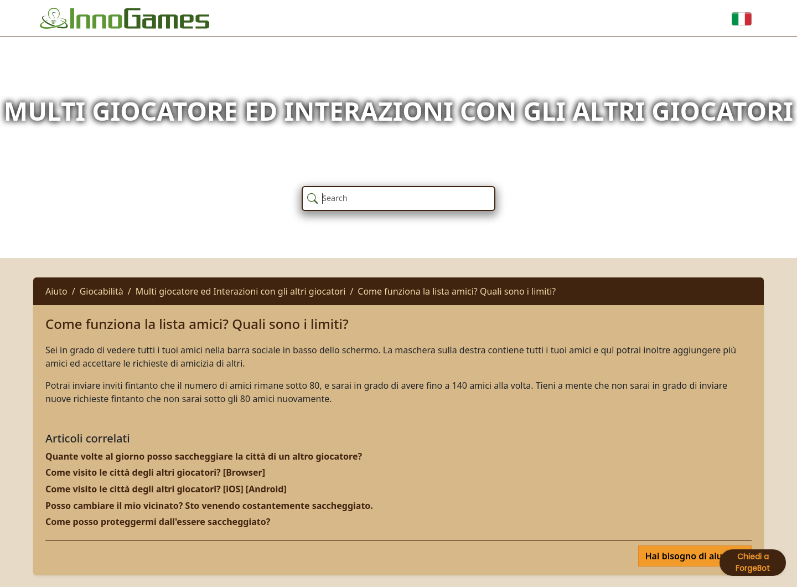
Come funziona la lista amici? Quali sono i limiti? (457, 291)
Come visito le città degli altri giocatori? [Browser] (155, 472)
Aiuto (56, 291)
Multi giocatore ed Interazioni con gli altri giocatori (241, 291)
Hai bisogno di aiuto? (691, 556)
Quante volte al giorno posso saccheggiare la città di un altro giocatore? (203, 456)
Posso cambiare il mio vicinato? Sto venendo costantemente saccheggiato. (209, 506)
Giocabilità (101, 291)
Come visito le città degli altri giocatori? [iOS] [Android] (166, 489)
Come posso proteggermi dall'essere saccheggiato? (157, 522)
